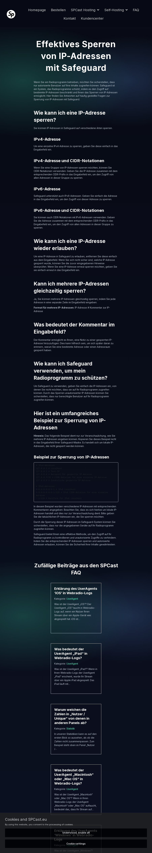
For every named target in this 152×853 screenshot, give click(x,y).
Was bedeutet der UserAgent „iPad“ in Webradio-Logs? (70, 653)
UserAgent (72, 598)
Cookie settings (76, 843)
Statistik (70, 728)
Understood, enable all (76, 832)
